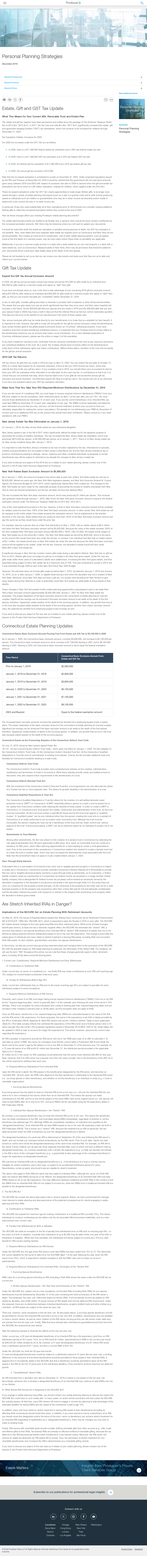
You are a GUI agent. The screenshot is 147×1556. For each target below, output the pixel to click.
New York (81, 1528)
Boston (50, 1532)
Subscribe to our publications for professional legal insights (69, 1492)
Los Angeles (65, 1536)
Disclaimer (139, 1549)
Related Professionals (13, 77)
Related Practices (11, 83)
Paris (81, 1532)
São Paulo (81, 1536)
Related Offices (10, 88)
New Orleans (81, 1525)
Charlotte (50, 1536)
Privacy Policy (126, 1549)
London (65, 1532)
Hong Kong (65, 1528)
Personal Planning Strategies (129, 131)
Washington (96, 1525)
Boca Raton (50, 1528)
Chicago (65, 1525)
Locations (50, 1525)
